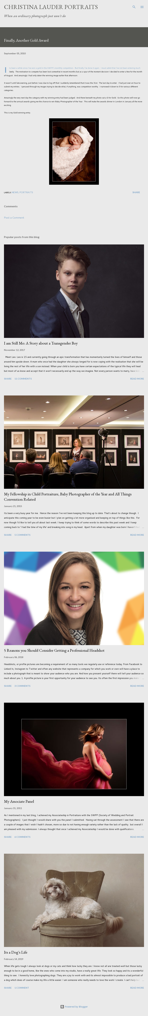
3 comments (22, 685)
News (15, 192)
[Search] (134, 6)
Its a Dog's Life (15, 952)
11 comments (23, 378)
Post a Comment (14, 217)
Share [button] (136, 192)
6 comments (22, 836)
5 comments (22, 534)
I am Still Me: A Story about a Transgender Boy (41, 343)
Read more (137, 378)
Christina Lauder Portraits (51, 7)
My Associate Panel (19, 801)
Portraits (26, 192)
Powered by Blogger (74, 1006)
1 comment (21, 987)
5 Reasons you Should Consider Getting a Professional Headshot (54, 650)
